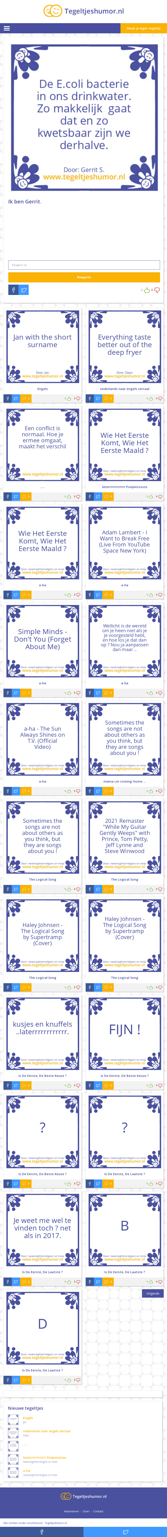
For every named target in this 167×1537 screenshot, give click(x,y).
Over (86, 1511)
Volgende (152, 1293)
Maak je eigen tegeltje (144, 28)
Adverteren (71, 1511)
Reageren (84, 277)
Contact (98, 1511)
